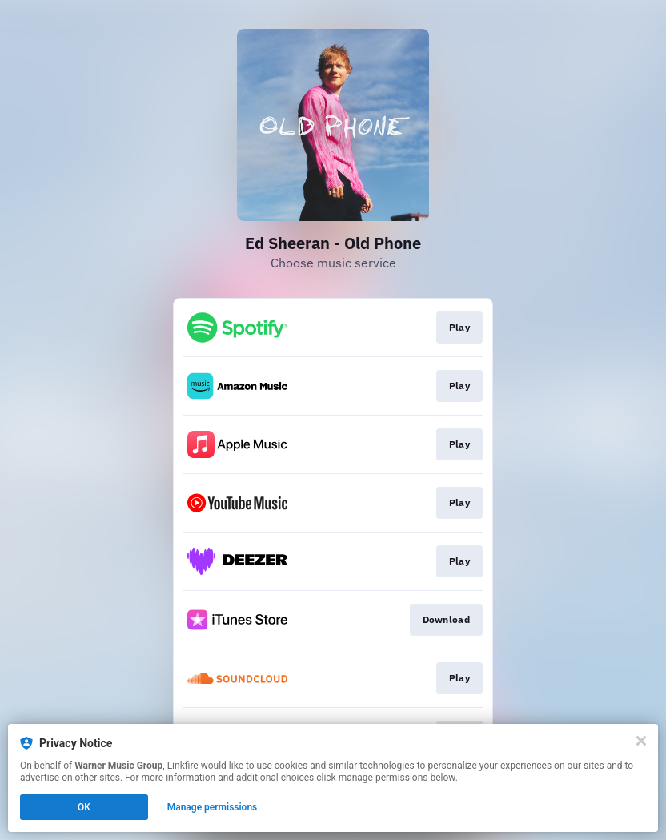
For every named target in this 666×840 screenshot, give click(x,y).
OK (84, 807)
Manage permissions (212, 807)
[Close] (641, 741)
